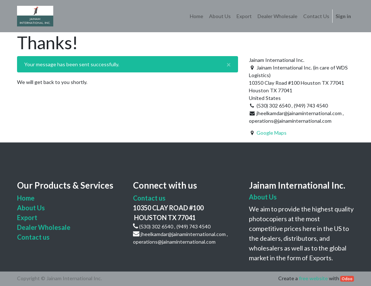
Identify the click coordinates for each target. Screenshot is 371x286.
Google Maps (272, 133)
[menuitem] (196, 16)
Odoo (347, 279)
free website (313, 278)
